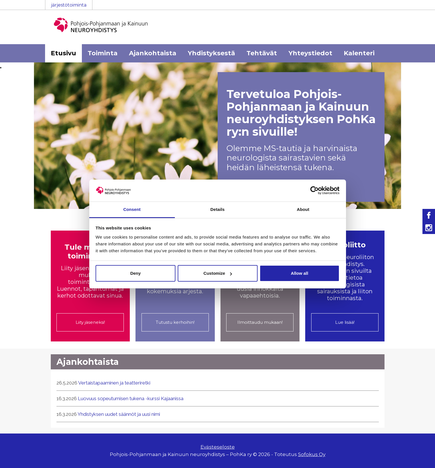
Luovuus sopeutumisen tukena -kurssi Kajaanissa (130, 398)
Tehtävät (261, 53)
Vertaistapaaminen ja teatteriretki (114, 383)
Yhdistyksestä (211, 53)
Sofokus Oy (311, 454)
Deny (135, 273)
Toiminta (103, 53)
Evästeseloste (218, 447)
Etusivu (63, 53)
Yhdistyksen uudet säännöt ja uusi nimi (119, 414)
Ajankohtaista (152, 53)
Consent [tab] (132, 209)
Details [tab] (218, 209)
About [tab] (303, 209)
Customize (217, 273)
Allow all (299, 273)
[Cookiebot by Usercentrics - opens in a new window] (314, 190)
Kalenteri (359, 53)
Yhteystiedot (310, 53)
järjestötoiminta (68, 5)
